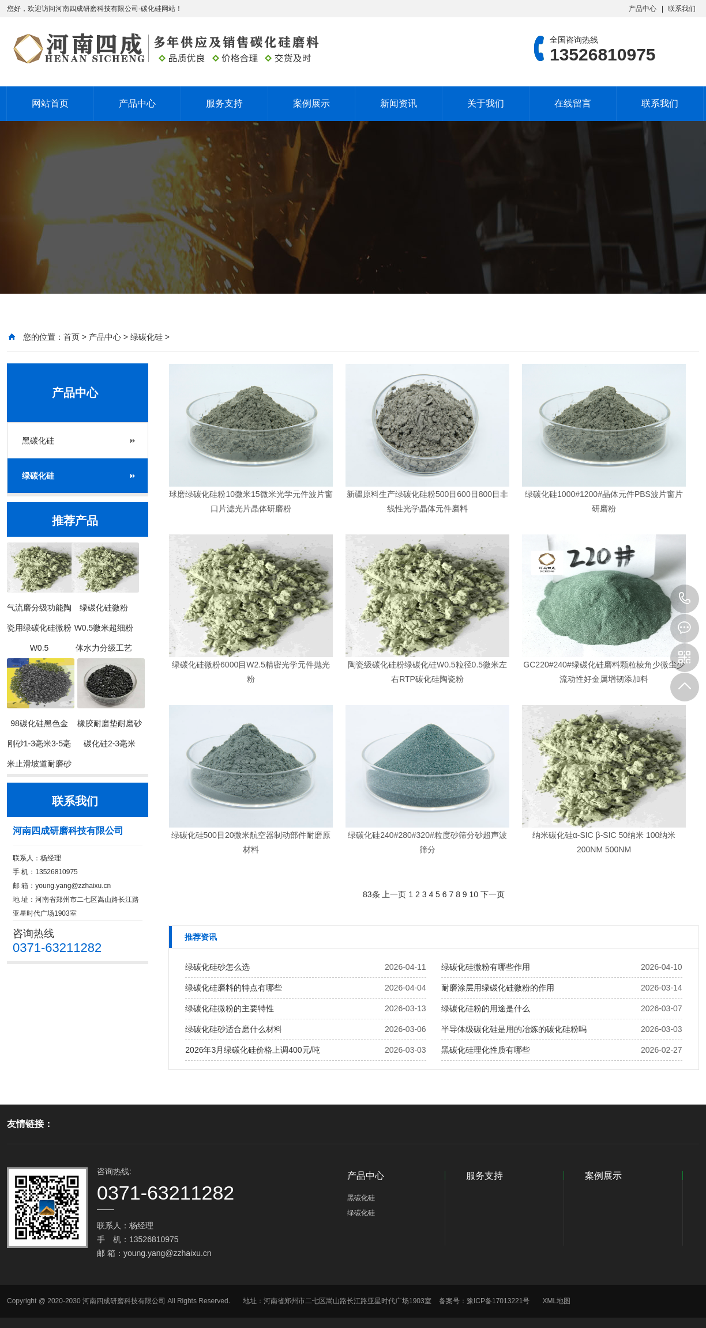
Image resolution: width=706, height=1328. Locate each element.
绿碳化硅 (146, 337)
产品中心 (642, 9)
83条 (371, 894)
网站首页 (50, 103)
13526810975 (684, 599)
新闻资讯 (398, 103)
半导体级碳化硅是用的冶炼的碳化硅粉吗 (514, 1029)
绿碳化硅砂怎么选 (217, 967)
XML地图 (556, 1301)
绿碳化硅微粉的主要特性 (229, 1008)
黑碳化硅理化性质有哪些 (485, 1049)
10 (474, 894)
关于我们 (485, 103)
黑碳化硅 (38, 440)
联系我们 (682, 9)
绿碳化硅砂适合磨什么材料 (233, 1029)
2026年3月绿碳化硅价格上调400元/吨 (252, 1049)
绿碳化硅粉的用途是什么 (485, 1008)
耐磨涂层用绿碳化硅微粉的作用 (497, 987)
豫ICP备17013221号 (498, 1301)
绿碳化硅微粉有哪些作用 (485, 967)
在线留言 (572, 103)
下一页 (492, 894)
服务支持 (224, 103)
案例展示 (311, 103)
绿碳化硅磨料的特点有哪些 (233, 987)
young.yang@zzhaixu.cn (73, 886)
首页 (71, 337)
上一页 (394, 894)
